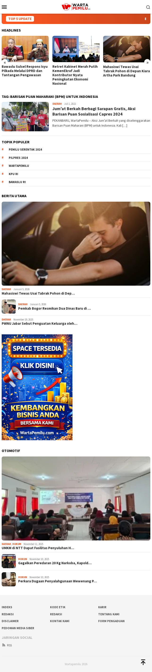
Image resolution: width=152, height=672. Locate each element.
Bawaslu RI (17, 182)
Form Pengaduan (111, 621)
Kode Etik (57, 607)
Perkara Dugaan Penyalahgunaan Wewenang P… (57, 581)
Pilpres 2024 (18, 158)
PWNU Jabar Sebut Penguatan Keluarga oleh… (39, 323)
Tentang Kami (108, 614)
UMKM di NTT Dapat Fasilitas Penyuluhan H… (38, 548)
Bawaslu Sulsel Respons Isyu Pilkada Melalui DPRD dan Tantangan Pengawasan (25, 70)
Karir (102, 607)
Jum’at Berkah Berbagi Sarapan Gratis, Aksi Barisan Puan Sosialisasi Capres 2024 (93, 111)
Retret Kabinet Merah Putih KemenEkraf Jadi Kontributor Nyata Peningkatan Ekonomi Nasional (75, 75)
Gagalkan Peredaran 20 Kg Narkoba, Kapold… (55, 563)
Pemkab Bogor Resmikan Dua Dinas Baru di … (54, 308)
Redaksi (56, 614)
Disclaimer (10, 621)
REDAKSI (8, 614)
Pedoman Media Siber (18, 628)
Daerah (57, 103)
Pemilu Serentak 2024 (25, 150)
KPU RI (13, 174)
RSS (7, 645)
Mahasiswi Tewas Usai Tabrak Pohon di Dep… (38, 293)
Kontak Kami (59, 621)
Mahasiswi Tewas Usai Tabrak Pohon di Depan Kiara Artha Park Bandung (126, 71)
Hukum (16, 544)
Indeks (7, 607)
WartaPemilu (19, 166)
